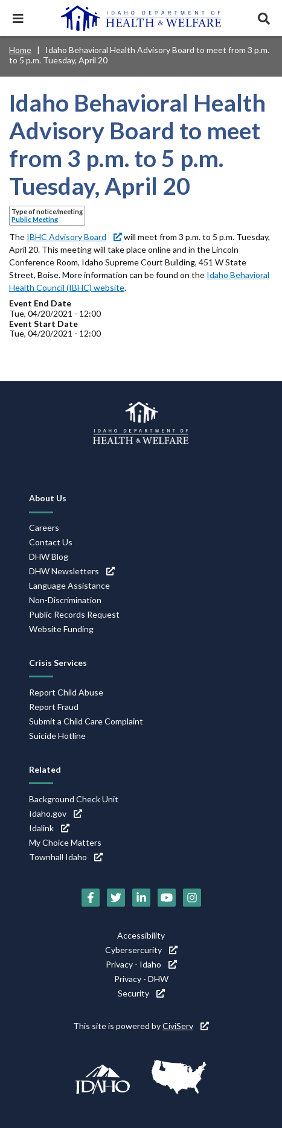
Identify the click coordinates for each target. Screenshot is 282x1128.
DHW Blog (48, 556)
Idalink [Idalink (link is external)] (49, 828)
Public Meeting (34, 219)
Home (20, 50)
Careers (44, 527)
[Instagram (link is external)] (192, 898)
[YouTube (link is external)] (167, 898)
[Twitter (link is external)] (116, 898)
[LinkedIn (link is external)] (141, 898)
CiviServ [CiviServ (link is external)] (185, 1026)
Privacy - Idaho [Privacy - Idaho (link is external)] (141, 964)
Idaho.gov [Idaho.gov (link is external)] (55, 813)
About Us (47, 498)
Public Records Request (74, 614)
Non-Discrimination (65, 600)
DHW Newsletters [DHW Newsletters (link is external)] (72, 571)
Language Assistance (69, 585)
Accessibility (141, 935)
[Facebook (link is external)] (91, 898)
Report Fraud (54, 707)
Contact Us (50, 542)
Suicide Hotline (57, 735)
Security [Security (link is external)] (141, 993)
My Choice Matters (65, 842)
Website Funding (61, 629)
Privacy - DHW (141, 979)
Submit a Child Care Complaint (86, 721)
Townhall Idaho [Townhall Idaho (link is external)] (66, 857)
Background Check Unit (73, 799)
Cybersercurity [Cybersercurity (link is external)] (141, 950)
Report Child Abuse (66, 692)
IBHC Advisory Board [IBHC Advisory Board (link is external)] (74, 237)
